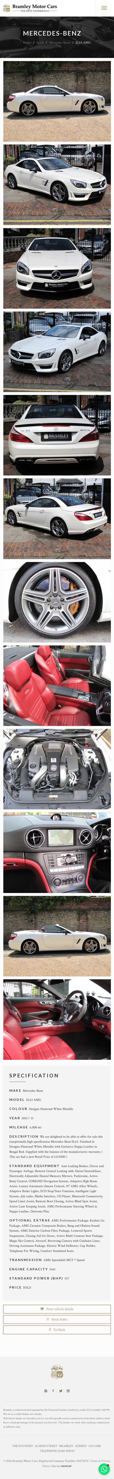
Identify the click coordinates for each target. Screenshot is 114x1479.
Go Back (57, 1329)
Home (27, 42)
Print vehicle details (57, 1309)
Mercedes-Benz (59, 42)
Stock (40, 42)
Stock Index (57, 1319)
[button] (104, 1469)
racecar (66, 1466)
